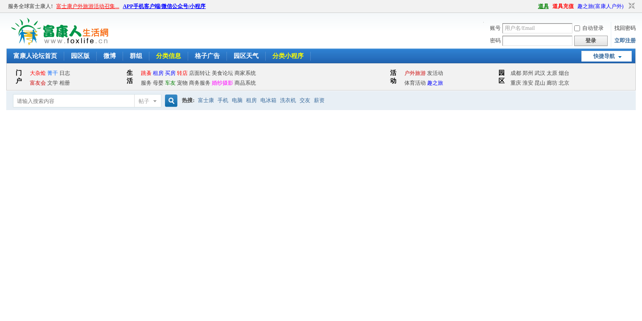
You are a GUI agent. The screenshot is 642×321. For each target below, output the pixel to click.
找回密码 (625, 28)
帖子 (144, 101)
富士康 (206, 100)
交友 (305, 100)
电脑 (237, 100)
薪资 (319, 100)
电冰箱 (268, 100)
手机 (223, 100)
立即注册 (625, 40)
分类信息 (168, 56)
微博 (109, 56)
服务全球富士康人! (30, 6)
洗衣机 (288, 100)
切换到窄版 (631, 6)
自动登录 (589, 28)
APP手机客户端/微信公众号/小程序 (164, 6)
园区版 (80, 56)
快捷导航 (604, 56)
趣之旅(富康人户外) (600, 6)
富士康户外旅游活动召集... (87, 6)
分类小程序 (288, 56)
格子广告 (207, 56)
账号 (495, 28)
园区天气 (246, 56)
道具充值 (563, 6)
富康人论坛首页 (35, 56)
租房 (251, 100)
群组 (136, 56)
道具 (543, 6)
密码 (495, 40)
